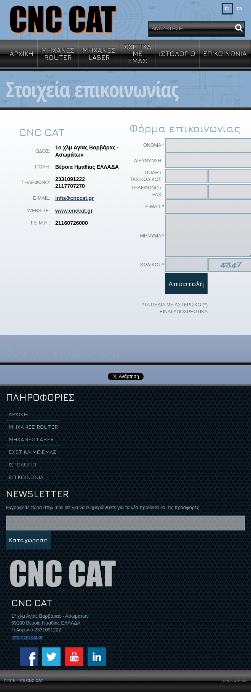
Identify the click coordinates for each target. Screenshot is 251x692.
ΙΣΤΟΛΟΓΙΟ (177, 53)
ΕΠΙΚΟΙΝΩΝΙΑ (225, 53)
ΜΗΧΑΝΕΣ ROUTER (58, 53)
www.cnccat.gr (74, 211)
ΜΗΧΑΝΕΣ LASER (99, 53)
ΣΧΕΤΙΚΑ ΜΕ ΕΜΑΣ (137, 53)
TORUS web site (234, 681)
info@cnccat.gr (74, 198)
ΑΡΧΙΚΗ (22, 53)
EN (239, 8)
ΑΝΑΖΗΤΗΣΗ (167, 28)
